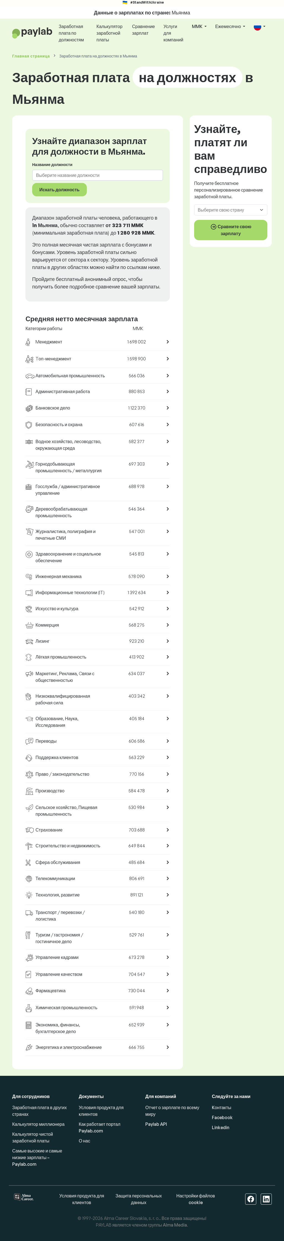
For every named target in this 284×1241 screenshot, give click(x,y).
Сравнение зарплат (143, 30)
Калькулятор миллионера (38, 1124)
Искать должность (59, 189)
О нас (84, 1141)
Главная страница (31, 56)
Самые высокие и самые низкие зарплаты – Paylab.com (37, 1157)
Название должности (52, 164)
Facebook (222, 1117)
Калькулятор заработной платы (110, 33)
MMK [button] (197, 26)
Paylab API (156, 1124)
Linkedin (220, 1127)
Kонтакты (221, 1107)
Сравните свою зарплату (230, 229)
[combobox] (94, 175)
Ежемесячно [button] (228, 26)
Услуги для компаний (173, 33)
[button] (260, 27)
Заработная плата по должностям (71, 33)
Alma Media (175, 1225)
